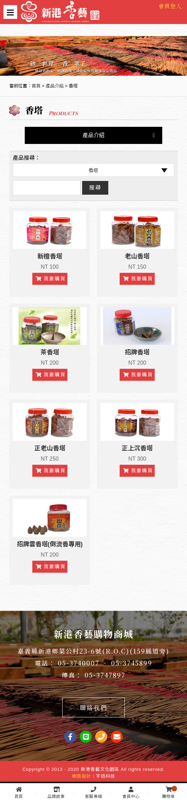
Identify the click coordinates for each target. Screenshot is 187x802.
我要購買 (51, 278)
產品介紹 (55, 85)
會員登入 (170, 6)
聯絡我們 (93, 707)
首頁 (36, 85)
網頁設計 (81, 776)
